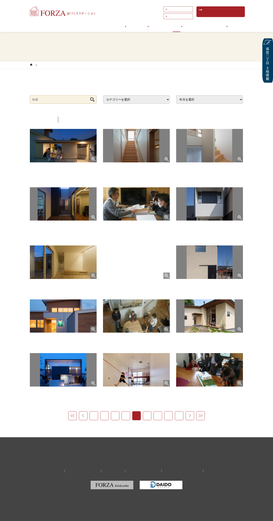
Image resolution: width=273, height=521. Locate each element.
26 (168, 415)
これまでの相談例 (178, 14)
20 (104, 415)
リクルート (114, 470)
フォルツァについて (78, 26)
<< (72, 415)
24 (147, 415)
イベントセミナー (202, 26)
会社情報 (226, 26)
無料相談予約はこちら (221, 11)
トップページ (50, 26)
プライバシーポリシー (142, 470)
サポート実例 (138, 26)
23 (136, 415)
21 (115, 415)
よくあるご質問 (177, 8)
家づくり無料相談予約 (86, 470)
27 (179, 415)
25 (157, 415)
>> (200, 415)
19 (93, 415)
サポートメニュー (110, 26)
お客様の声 (160, 26)
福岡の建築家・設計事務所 (179, 470)
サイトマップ (211, 470)
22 (125, 415)
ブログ (178, 26)
